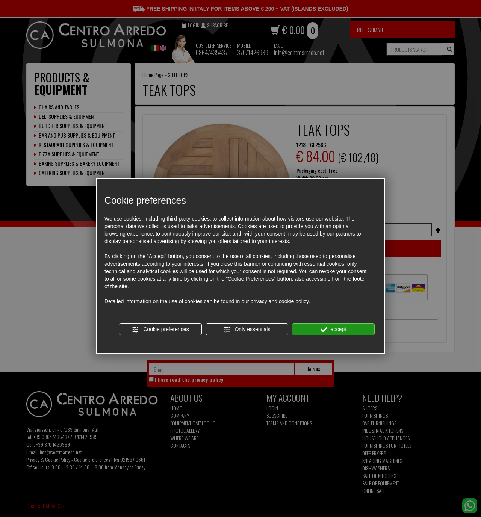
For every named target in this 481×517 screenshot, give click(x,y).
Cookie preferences (160, 329)
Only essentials (247, 329)
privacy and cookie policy (279, 301)
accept (333, 329)
